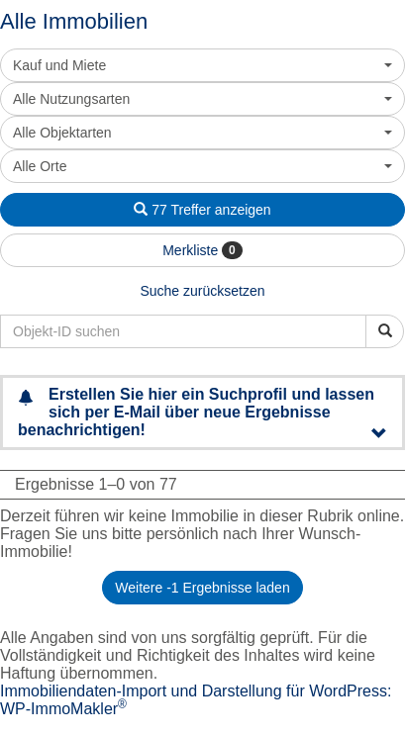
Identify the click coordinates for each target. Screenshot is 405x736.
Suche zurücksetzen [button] (202, 291)
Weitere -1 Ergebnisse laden (202, 588)
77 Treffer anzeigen (202, 210)
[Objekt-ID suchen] (384, 331)
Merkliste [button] (202, 250)
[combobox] (202, 65)
